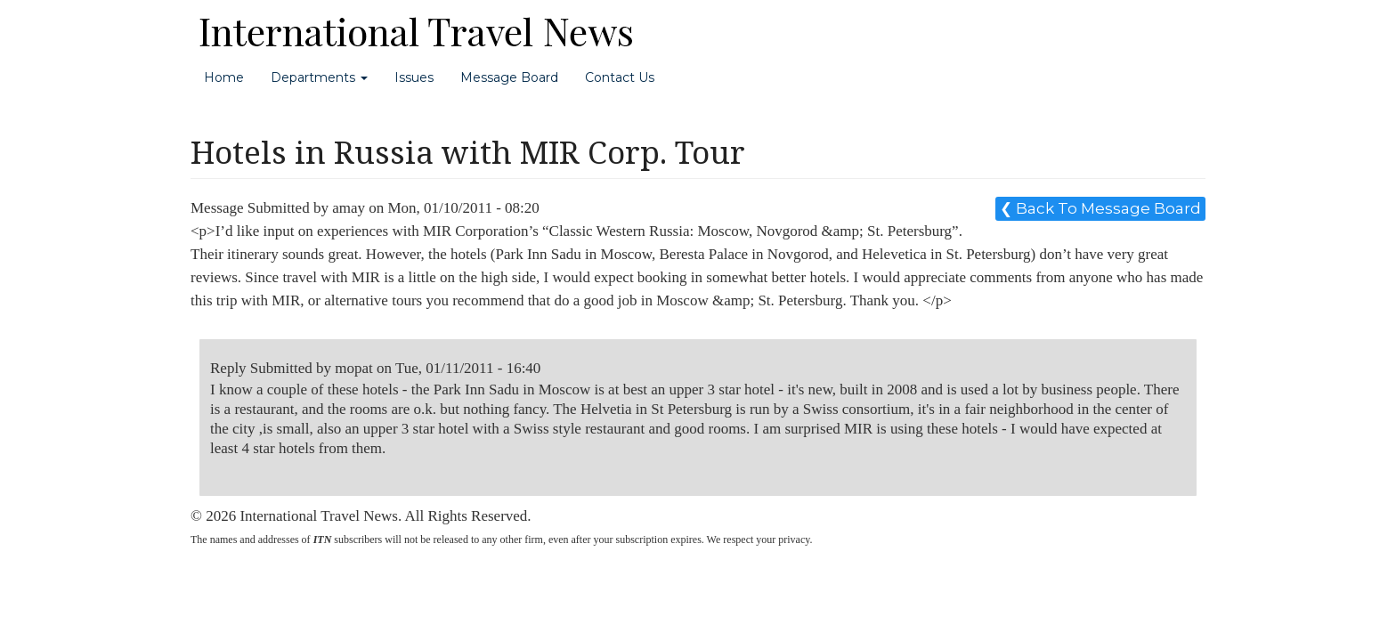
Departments (319, 77)
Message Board (509, 77)
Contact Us (619, 77)
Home (224, 77)
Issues (414, 77)
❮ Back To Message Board (1100, 208)
